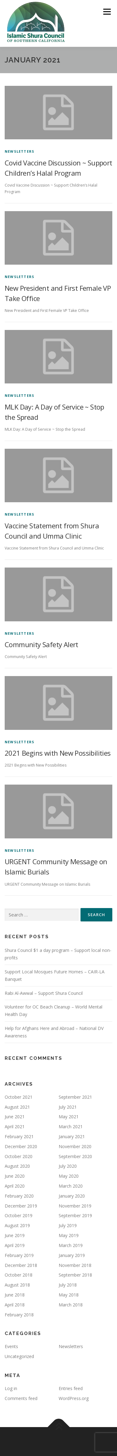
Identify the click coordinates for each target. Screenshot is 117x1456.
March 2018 (71, 1305)
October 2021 (18, 1097)
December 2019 (21, 1206)
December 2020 (21, 1146)
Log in (11, 1388)
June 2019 (15, 1235)
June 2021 (15, 1117)
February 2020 (19, 1196)
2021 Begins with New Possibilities (58, 753)
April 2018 (15, 1305)
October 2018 (18, 1275)
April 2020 (15, 1186)
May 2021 (69, 1117)
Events (11, 1346)
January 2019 (72, 1255)
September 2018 (75, 1275)
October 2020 (18, 1156)
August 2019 (17, 1225)
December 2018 (21, 1265)
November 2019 (75, 1206)
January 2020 (72, 1196)
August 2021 (17, 1107)
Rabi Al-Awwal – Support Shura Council (44, 993)
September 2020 (75, 1156)
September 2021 (75, 1097)
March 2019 (71, 1245)
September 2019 (75, 1215)
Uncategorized (19, 1356)
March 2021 (71, 1126)
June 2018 (15, 1295)
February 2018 (19, 1315)
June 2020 (15, 1176)
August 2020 (17, 1166)
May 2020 (69, 1176)
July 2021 (68, 1107)
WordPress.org (74, 1398)
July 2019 (68, 1225)
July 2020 (68, 1166)
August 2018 (17, 1285)
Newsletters (19, 151)
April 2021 (15, 1126)
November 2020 (75, 1146)
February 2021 (19, 1136)
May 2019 (69, 1235)
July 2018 (68, 1285)
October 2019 (18, 1215)
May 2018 (69, 1295)
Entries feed (71, 1388)
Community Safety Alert (41, 644)
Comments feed (21, 1398)
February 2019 (19, 1255)
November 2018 (75, 1265)
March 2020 (71, 1186)
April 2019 (15, 1245)
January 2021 (72, 1136)
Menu (106, 11)
